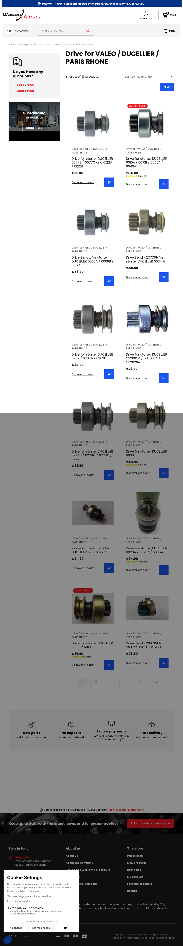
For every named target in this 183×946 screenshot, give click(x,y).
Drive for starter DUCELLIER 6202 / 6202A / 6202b (92, 356)
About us (72, 856)
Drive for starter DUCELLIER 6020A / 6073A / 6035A (146, 550)
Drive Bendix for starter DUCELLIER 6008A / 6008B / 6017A (92, 261)
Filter (167, 87)
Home (11, 44)
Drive (47, 44)
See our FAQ (25, 85)
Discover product (83, 182)
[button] (169, 15)
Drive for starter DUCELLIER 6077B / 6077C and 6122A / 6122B (92, 162)
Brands (132, 891)
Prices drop (135, 856)
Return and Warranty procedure (88, 870)
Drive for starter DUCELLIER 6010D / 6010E (92, 645)
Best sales (134, 870)
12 (140, 682)
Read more (34, 128)
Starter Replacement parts (29, 44)
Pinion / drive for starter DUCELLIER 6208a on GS (91, 550)
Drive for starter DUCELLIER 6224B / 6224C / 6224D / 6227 (92, 455)
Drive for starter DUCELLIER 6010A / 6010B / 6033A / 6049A (146, 162)
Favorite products (139, 884)
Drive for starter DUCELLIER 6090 (146, 453)
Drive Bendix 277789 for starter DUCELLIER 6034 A (145, 259)
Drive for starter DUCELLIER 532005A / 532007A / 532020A (146, 358)
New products (136, 863)
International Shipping (81, 884)
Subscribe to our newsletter (151, 823)
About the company (79, 863)
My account (135, 877)
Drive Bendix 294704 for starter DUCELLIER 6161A (145, 645)
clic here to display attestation (125, 809)
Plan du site (22, 936)
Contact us (25, 91)
